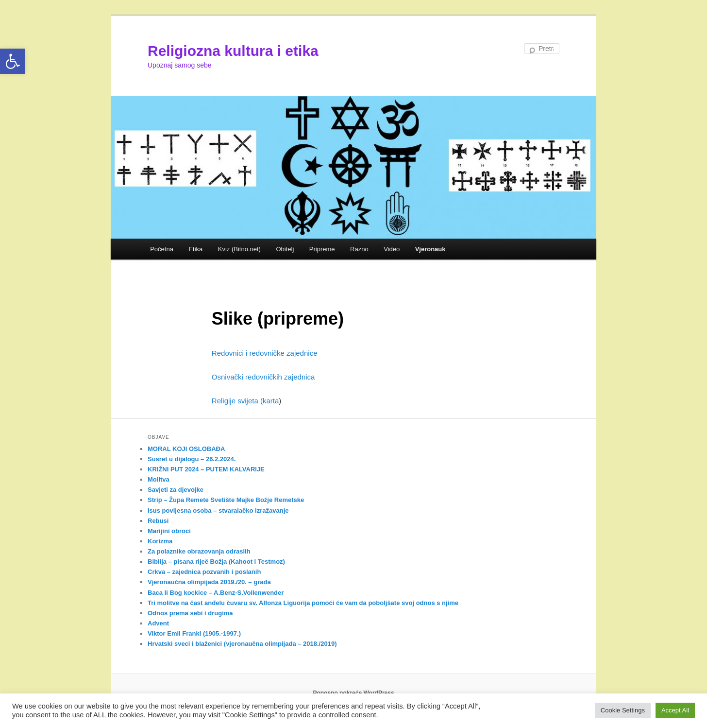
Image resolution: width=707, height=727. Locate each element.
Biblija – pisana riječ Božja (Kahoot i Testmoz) (216, 561)
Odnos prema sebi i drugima (190, 613)
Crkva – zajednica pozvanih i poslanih (204, 571)
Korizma (160, 541)
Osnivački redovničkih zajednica (263, 377)
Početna (161, 249)
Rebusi (158, 520)
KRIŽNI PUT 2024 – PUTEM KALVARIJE (206, 469)
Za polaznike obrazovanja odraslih (199, 551)
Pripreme (322, 249)
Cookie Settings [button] (623, 710)
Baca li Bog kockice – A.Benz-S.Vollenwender (216, 592)
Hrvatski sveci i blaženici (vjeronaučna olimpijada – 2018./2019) (242, 643)
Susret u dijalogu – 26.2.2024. (192, 459)
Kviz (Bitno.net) (239, 249)
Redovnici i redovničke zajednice (265, 353)
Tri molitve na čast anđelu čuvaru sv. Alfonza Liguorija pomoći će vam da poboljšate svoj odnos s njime (303, 602)
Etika (195, 249)
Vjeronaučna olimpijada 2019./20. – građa (209, 582)
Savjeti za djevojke (175, 489)
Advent (158, 623)
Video (392, 249)
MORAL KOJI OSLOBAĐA (186, 448)
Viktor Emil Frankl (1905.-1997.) (194, 633)
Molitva (158, 479)
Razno (359, 249)
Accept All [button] (675, 710)
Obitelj (285, 249)
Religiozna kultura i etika (233, 51)
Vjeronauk (430, 249)
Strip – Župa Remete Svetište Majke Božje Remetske (226, 499)
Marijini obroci (169, 531)
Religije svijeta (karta (245, 401)
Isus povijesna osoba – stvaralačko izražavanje (218, 510)
